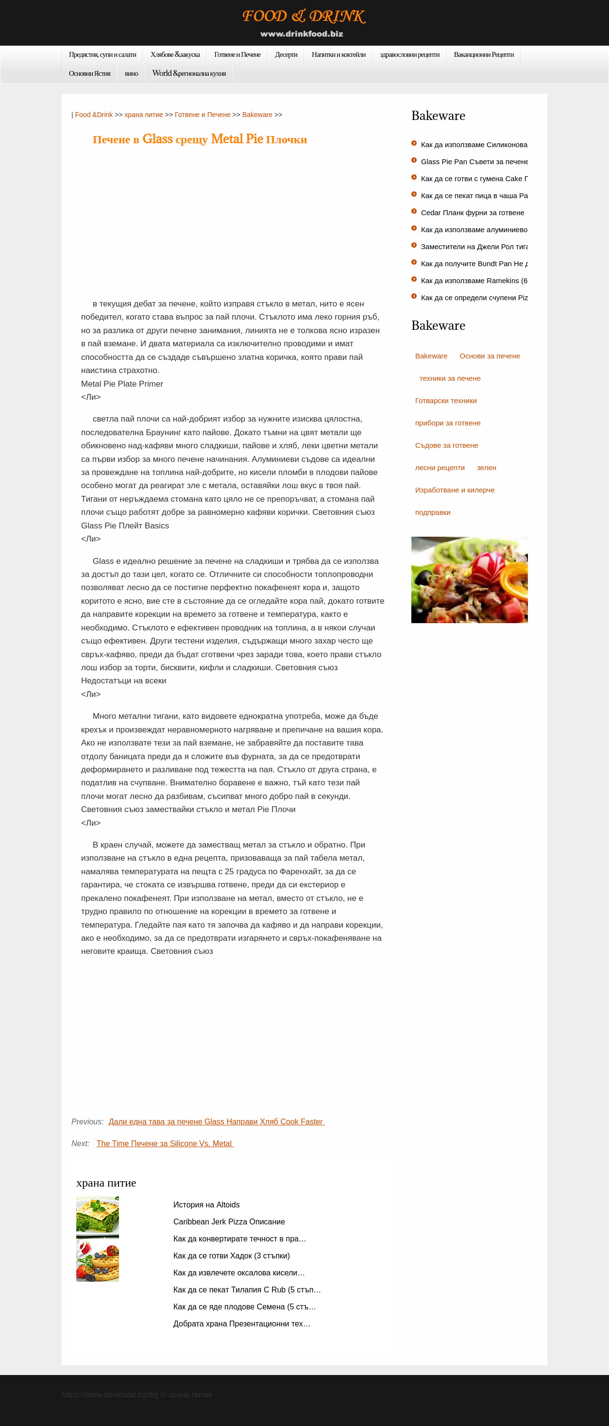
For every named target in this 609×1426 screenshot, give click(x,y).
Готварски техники (446, 400)
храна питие (143, 115)
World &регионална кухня (189, 73)
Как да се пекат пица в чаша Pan (477, 195)
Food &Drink (94, 115)
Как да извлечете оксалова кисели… (239, 1273)
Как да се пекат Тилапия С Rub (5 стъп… (247, 1290)
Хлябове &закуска (175, 54)
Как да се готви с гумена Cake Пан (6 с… (490, 178)
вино (131, 73)
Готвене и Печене (237, 54)
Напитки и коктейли (339, 54)
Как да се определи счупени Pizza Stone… (492, 297)
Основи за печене (490, 356)
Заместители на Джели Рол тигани (480, 246)
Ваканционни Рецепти (484, 54)
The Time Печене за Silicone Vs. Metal (165, 1143)
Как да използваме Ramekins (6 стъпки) (489, 280)
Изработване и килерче (455, 490)
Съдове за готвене (446, 445)
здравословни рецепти (410, 54)
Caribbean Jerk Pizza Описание (230, 1222)
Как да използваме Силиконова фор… (486, 144)
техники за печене (450, 378)
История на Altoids (207, 1205)
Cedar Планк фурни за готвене (473, 212)
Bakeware (257, 115)
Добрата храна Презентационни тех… (242, 1324)
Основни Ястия (89, 73)
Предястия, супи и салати (102, 54)
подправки (433, 512)
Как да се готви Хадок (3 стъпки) (232, 1256)
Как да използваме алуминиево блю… (485, 229)
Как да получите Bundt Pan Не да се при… (493, 263)
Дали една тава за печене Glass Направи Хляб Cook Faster (217, 1122)
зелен (486, 467)
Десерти (286, 54)
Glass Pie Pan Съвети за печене (476, 161)
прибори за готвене (448, 423)
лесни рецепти (440, 467)
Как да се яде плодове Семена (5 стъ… (244, 1307)
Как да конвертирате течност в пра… (239, 1239)
